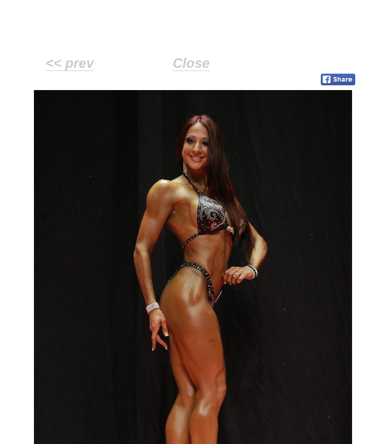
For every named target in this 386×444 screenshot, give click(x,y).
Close (191, 63)
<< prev (70, 63)
